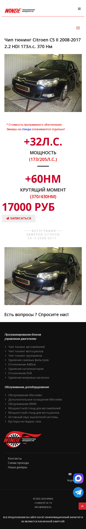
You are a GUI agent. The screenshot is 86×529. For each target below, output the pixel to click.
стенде (26, 129)
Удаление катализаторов (26, 369)
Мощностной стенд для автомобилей (34, 408)
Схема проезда (18, 463)
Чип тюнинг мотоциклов (25, 351)
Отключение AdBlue (22, 364)
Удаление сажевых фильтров (28, 360)
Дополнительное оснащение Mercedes (35, 399)
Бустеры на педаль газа (24, 421)
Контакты (15, 458)
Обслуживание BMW (22, 404)
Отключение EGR (20, 373)
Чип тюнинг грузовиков (25, 356)
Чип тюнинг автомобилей (26, 347)
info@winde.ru (43, 507)
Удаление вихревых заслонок (28, 377)
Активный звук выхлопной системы (33, 417)
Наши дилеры (17, 467)
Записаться (18, 218)
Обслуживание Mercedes (25, 395)
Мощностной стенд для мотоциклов (33, 413)
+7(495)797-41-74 (43, 502)
